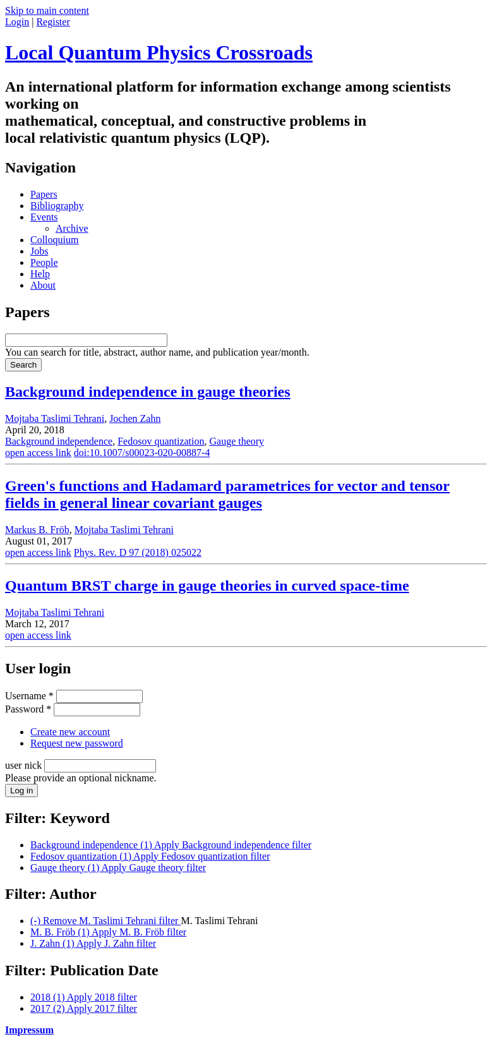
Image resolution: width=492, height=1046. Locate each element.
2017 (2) (83, 1008)
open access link (38, 452)
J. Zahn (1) (93, 943)
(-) (105, 920)
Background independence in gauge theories (148, 391)
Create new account (70, 731)
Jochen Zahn (134, 418)
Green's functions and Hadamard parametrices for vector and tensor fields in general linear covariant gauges (227, 494)
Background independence (58, 441)
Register (52, 21)
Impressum (29, 1030)
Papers (43, 194)
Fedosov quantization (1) (150, 856)
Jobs (39, 251)
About (43, 285)
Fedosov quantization (160, 441)
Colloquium (54, 239)
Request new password (76, 743)
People (44, 262)
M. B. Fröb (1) (108, 932)
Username (29, 695)
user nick (24, 765)
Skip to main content (47, 10)
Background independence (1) (170, 844)
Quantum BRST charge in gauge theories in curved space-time (207, 585)
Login (17, 21)
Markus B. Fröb (37, 529)
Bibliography (56, 205)
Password (28, 709)
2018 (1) (83, 997)
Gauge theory (236, 441)
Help (40, 273)
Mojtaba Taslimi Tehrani (54, 418)
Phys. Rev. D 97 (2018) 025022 (137, 552)
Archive (72, 228)
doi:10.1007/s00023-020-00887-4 (142, 452)
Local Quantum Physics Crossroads (159, 52)
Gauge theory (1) (118, 867)
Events (44, 217)
